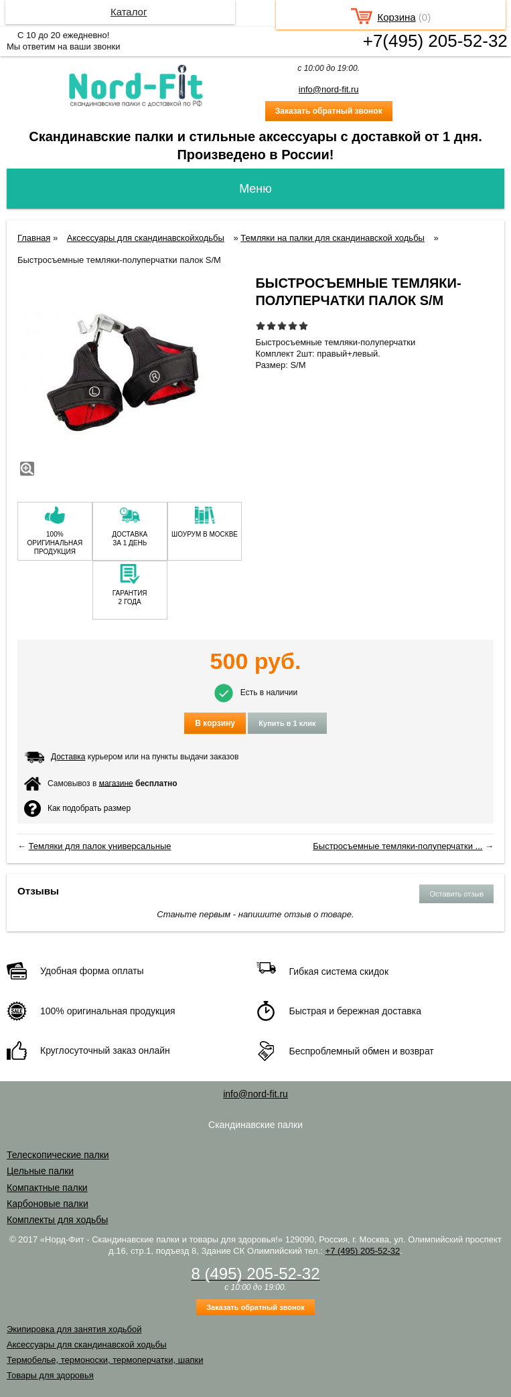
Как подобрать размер (77, 808)
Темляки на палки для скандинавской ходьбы (332, 238)
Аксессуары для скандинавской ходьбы (87, 1344)
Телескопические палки (58, 1154)
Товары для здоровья (50, 1375)
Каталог (129, 11)
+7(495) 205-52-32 (435, 41)
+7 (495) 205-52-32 (362, 1251)
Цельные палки (40, 1171)
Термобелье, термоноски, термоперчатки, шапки (105, 1360)
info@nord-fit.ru (329, 89)
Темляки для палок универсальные (100, 846)
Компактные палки (47, 1187)
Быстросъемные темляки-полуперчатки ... (397, 846)
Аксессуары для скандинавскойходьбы (145, 238)
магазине (116, 782)
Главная (33, 238)
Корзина (397, 17)
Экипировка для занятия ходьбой (74, 1329)
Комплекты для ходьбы (57, 1219)
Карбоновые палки (47, 1203)
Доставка (68, 756)
